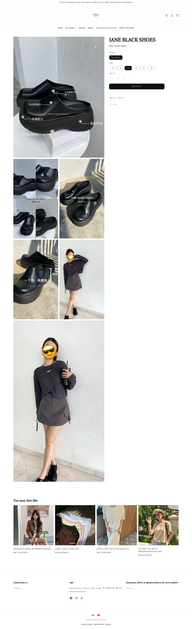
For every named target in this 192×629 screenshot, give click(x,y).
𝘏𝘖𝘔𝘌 (60, 27)
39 (144, 68)
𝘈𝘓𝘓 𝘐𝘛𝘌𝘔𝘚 (70, 28)
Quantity (112, 73)
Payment (108, 624)
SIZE (111, 63)
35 (113, 68)
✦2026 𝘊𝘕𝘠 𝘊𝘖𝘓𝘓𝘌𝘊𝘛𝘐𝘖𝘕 (106, 27)
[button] (166, 15)
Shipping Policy (99, 624)
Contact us (17, 588)
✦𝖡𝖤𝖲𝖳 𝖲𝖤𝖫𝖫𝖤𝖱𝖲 (126, 27)
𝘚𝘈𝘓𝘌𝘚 (90, 27)
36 (120, 68)
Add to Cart (137, 86)
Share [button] (113, 104)
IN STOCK (116, 57)
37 (128, 68)
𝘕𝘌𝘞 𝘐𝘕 (82, 27)
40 (151, 68)
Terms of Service (87, 624)
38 (136, 68)
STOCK (112, 52)
